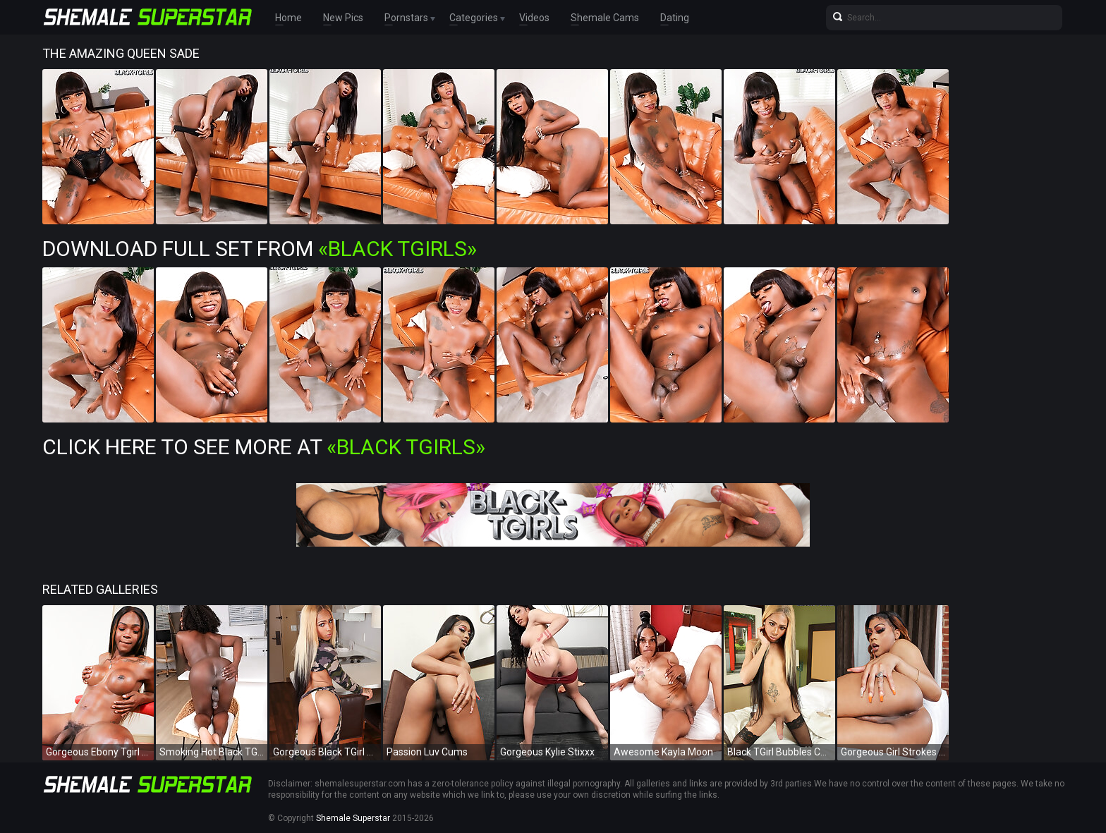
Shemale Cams (605, 17)
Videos (534, 17)
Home (288, 17)
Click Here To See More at (263, 446)
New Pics (343, 17)
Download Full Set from (259, 248)
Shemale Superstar (353, 818)
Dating (674, 17)
